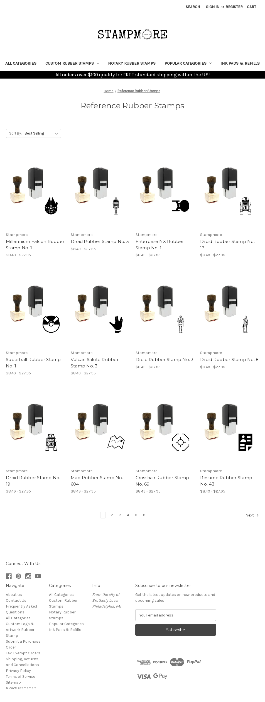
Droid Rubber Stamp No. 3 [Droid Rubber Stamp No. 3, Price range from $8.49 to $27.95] (165, 359)
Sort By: (15, 133)
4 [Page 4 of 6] (128, 515)
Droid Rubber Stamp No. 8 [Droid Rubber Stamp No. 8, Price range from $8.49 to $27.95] (229, 359)
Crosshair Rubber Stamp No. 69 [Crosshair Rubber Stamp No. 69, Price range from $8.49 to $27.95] (162, 481)
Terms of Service (20, 676)
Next (252, 515)
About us (14, 594)
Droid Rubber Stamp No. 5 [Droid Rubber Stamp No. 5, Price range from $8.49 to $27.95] (100, 241)
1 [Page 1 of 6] (103, 515)
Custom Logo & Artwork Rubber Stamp (20, 629)
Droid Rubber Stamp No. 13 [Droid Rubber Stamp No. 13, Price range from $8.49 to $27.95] (227, 244)
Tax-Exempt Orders (23, 653)
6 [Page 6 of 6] (144, 515)
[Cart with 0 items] (251, 7)
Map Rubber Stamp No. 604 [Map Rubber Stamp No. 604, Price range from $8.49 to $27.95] (97, 481)
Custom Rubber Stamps (72, 63)
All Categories (20, 63)
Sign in (212, 6)
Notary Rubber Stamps (132, 63)
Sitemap (13, 682)
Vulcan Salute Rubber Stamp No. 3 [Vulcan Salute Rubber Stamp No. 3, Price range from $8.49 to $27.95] (95, 363)
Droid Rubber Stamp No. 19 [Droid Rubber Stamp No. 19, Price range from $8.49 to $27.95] (33, 481)
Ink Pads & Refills (240, 63)
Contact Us (16, 600)
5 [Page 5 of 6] (136, 515)
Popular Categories (188, 63)
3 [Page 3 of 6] (120, 515)
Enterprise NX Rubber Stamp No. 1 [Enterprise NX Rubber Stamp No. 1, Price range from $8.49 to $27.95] (160, 244)
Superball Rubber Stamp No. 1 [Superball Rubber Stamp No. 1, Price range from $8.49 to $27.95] (33, 363)
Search (193, 6)
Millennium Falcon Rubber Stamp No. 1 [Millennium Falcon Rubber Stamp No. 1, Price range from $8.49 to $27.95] (35, 244)
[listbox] (42, 133)
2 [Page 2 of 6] (112, 515)
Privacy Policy (18, 670)
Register (234, 6)
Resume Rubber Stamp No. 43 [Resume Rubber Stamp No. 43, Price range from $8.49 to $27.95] (226, 481)
